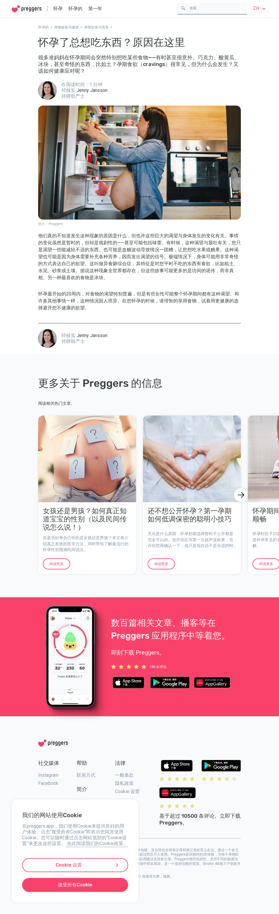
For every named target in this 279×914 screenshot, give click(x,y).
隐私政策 (124, 783)
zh (260, 8)
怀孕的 (75, 8)
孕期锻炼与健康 (66, 27)
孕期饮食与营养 (96, 27)
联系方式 (86, 775)
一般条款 (124, 775)
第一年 (95, 8)
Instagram (48, 775)
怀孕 (58, 8)
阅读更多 (56, 564)
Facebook (48, 783)
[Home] (26, 9)
